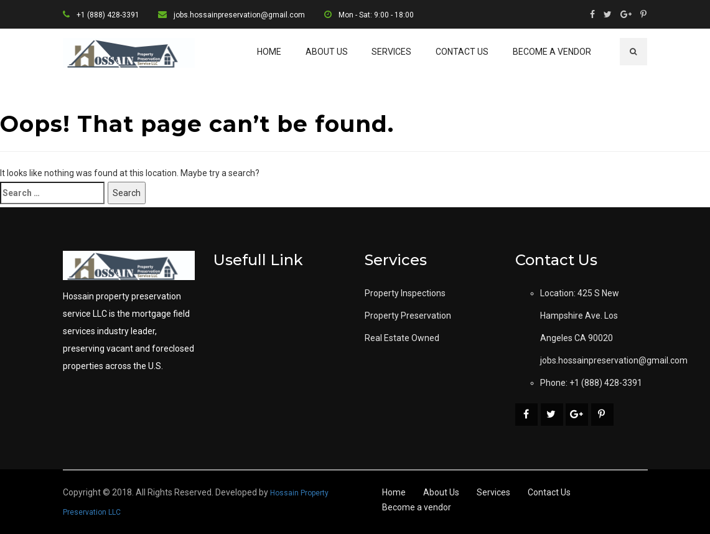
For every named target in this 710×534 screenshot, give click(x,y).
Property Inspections (405, 293)
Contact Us (462, 52)
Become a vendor (552, 52)
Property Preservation (408, 316)
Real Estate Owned (402, 338)
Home (269, 52)
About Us (327, 52)
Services (391, 52)
